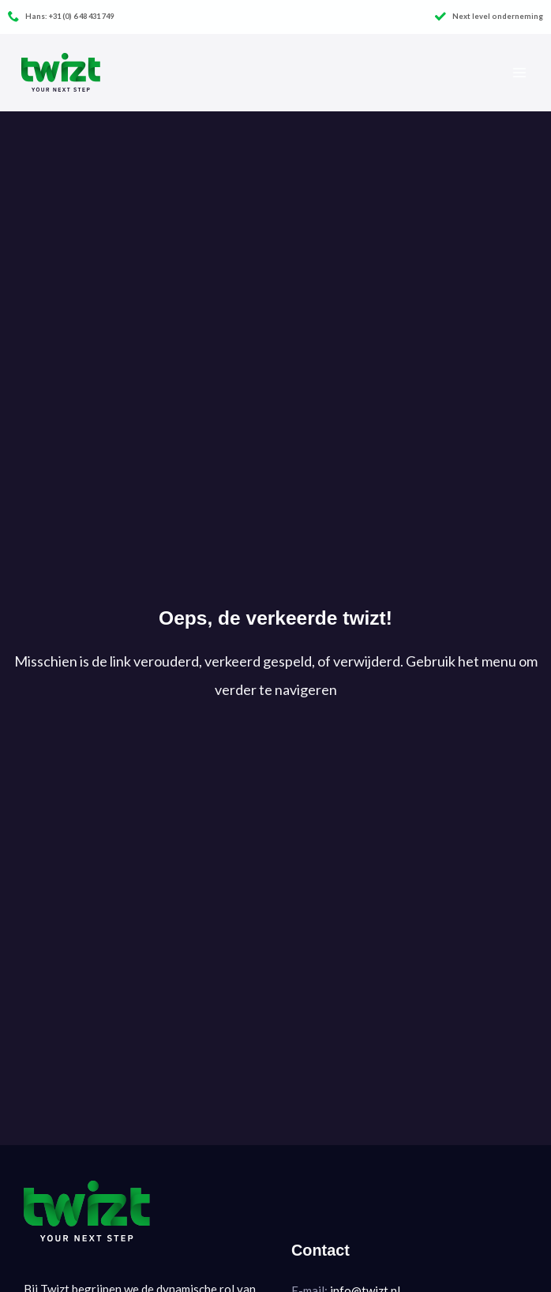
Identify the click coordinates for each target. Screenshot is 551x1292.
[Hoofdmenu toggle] (519, 72)
